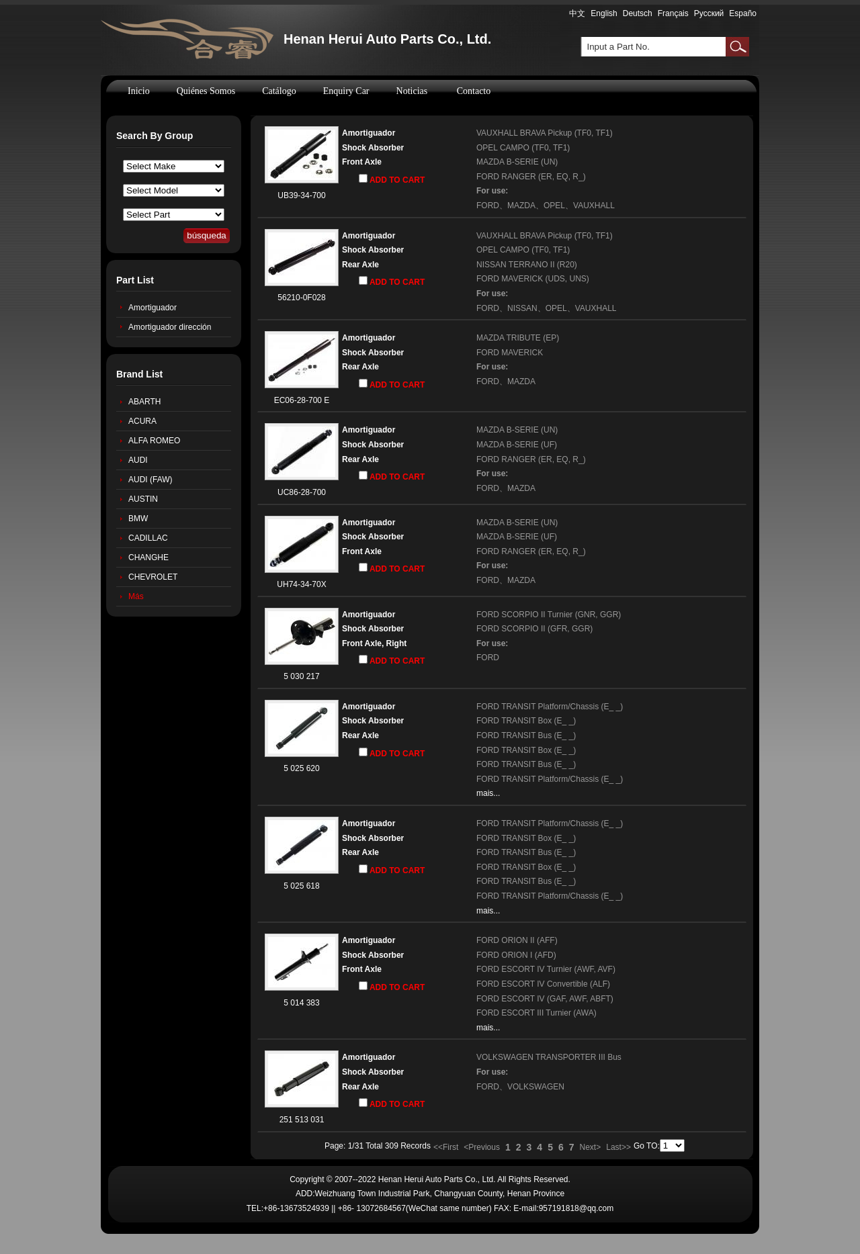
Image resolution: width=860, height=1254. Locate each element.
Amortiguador (152, 307)
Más (136, 596)
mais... (488, 793)
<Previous (482, 1147)
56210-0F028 (301, 297)
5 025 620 (301, 768)
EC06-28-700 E (302, 400)
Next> (590, 1147)
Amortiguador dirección (169, 327)
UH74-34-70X (301, 584)
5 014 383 (301, 1002)
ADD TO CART (392, 179)
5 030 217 (301, 676)
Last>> (618, 1147)
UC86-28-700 (301, 492)
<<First (445, 1147)
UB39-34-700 (301, 195)
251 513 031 (302, 1119)
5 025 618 (301, 886)
